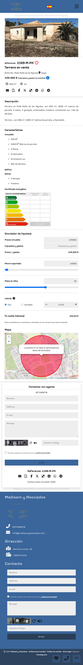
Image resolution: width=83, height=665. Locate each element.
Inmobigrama (41, 655)
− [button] (9, 341)
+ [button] (9, 337)
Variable (28, 305)
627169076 (41, 392)
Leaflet (50, 378)
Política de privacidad (37, 652)
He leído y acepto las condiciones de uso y (29, 453)
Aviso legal (67, 652)
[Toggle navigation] (77, 6)
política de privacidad (43, 453)
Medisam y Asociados (19, 652)
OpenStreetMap (62, 378)
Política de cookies (54, 652)
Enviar (41, 462)
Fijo (9, 305)
